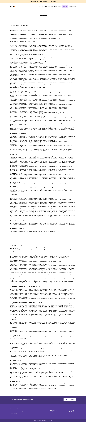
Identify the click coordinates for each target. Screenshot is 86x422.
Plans (45, 6)
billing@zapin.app (72, 411)
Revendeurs (50, 6)
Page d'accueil (40, 6)
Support (55, 6)
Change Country (13, 413)
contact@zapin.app (54, 411)
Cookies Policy (20, 411)
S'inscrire (65, 6)
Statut (59, 6)
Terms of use (13, 411)
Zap (12, 6)
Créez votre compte (70, 399)
